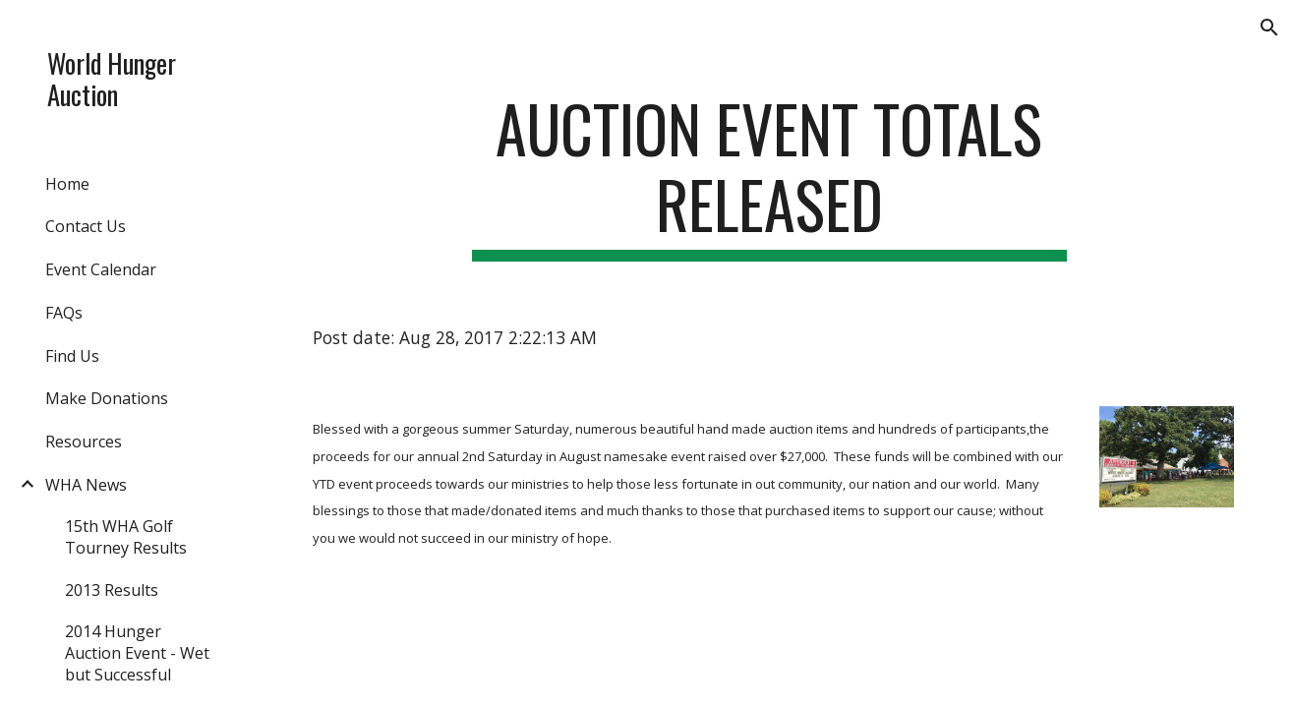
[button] (1269, 27)
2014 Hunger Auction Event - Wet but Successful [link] (137, 652)
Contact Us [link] (85, 226)
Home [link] (67, 184)
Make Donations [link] (106, 398)
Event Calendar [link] (100, 269)
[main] (770, 176)
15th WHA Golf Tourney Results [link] (126, 537)
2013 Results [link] (111, 590)
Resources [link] (83, 441)
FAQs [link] (64, 313)
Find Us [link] (72, 356)
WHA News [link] (86, 485)
